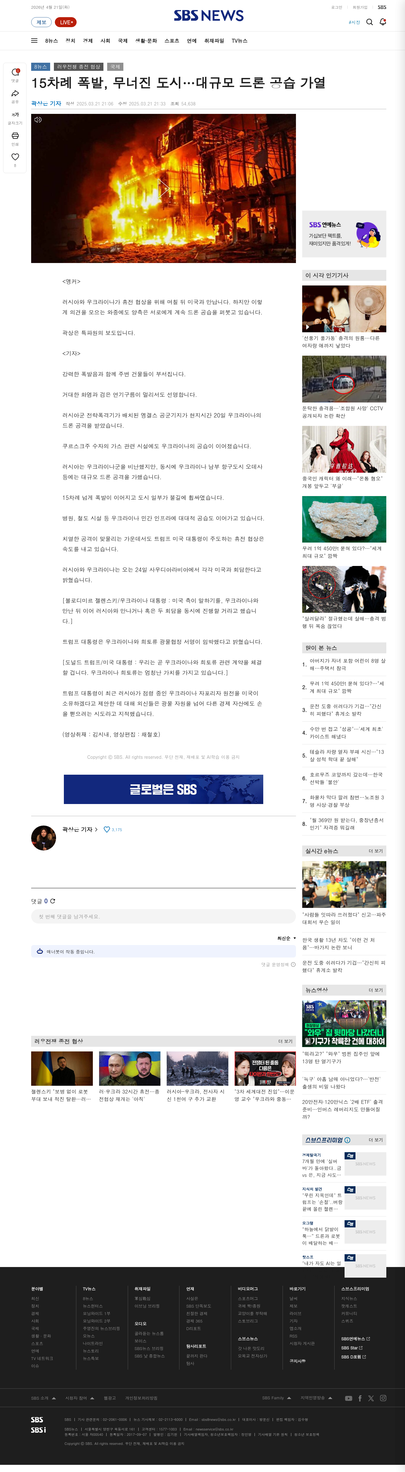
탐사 (190, 1363)
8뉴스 (51, 40)
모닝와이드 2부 (97, 1321)
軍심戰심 (142, 1298)
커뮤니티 (349, 1313)
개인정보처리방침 (141, 1398)
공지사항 (297, 1361)
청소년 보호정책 (307, 1434)
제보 (293, 1306)
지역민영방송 (316, 1398)
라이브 (295, 1313)
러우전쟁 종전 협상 (78, 66)
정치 (70, 40)
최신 (35, 1298)
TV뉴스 (240, 40)
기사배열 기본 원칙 (273, 1434)
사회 (105, 40)
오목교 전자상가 (252, 1356)
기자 (293, 1321)
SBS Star (352, 1347)
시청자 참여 (79, 1398)
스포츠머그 (248, 1298)
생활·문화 (146, 40)
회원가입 (360, 7)
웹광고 (110, 1398)
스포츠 (171, 40)
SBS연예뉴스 (355, 1338)
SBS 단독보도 (199, 1306)
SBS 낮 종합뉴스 (150, 1356)
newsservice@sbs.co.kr (214, 1429)
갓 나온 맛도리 (251, 1348)
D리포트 (193, 1328)
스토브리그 (248, 1321)
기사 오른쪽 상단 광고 (342, 154)
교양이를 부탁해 (252, 1313)
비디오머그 (248, 1287)
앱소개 (295, 1328)
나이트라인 (93, 1343)
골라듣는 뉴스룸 (149, 1333)
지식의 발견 (312, 1189)
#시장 (354, 22)
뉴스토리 (91, 1351)
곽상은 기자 (80, 829)
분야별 (37, 1287)
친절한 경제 (197, 1313)
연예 (192, 40)
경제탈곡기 (311, 1155)
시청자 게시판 (302, 1343)
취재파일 (214, 40)
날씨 (293, 1298)
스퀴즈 (347, 1321)
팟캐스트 (349, 1306)
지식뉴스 (349, 1298)
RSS (293, 1336)
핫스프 (307, 1257)
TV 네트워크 (42, 1358)
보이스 (141, 1341)
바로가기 (297, 1287)
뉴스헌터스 (93, 1306)
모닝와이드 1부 (97, 1313)
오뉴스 (89, 1336)
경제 (88, 40)
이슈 (35, 1366)
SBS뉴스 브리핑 (149, 1348)
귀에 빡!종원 (249, 1306)
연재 (190, 1287)
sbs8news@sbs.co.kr (219, 1419)
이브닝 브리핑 (147, 1306)
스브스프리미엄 (355, 1287)
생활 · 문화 (41, 1336)
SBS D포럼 (353, 1356)
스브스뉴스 (248, 1337)
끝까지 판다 (197, 1356)
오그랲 (307, 1223)
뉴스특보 (91, 1358)
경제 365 (194, 1321)
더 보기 (284, 1040)
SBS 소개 (43, 1398)
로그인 (336, 7)
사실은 (192, 1298)
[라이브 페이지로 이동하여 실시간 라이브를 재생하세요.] (66, 22)
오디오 (141, 1322)
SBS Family (276, 1398)
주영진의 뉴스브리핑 (101, 1328)
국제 (123, 40)
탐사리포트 (196, 1344)
